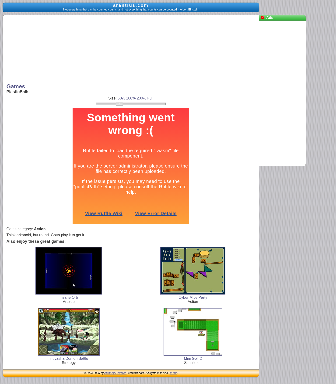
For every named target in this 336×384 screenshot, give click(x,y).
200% (141, 98)
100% (131, 98)
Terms (173, 373)
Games (16, 86)
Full (150, 98)
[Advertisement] (131, 49)
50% (121, 98)
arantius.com (131, 5)
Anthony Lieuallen (115, 373)
